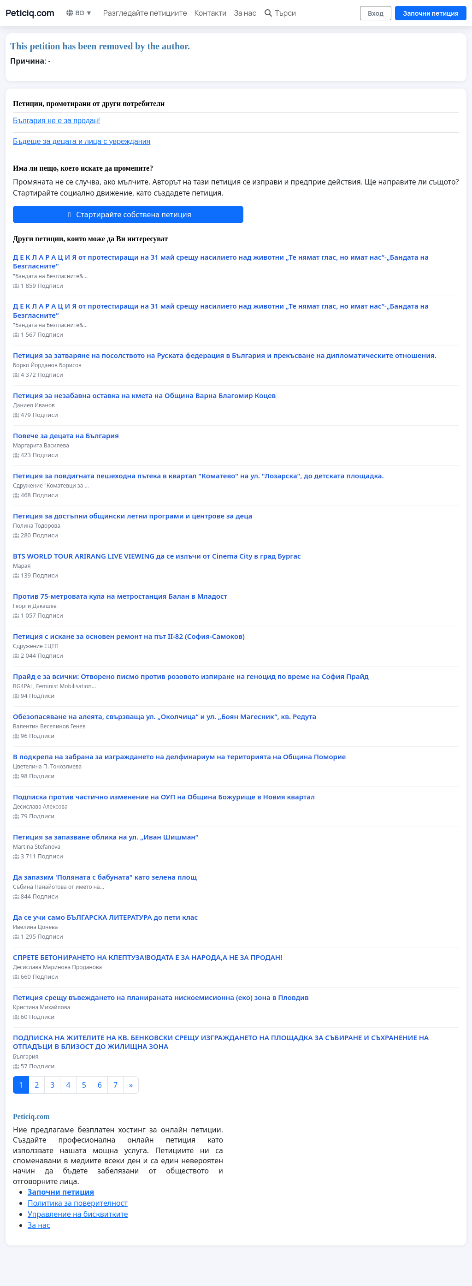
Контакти (211, 13)
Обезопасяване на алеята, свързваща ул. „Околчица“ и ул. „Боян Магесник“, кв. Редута (164, 716)
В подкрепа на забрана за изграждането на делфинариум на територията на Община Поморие (179, 756)
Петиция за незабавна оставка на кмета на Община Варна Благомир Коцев (144, 395)
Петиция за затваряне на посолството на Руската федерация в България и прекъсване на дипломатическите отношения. (225, 355)
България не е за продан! (56, 121)
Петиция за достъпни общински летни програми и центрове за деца (132, 516)
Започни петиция (431, 13)
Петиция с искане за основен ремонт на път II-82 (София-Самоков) (129, 636)
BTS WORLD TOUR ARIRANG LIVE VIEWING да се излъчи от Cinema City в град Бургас (157, 556)
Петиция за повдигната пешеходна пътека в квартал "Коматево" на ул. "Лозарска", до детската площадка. (198, 475)
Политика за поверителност (78, 1203)
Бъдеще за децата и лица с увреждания (81, 141)
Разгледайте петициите (145, 13)
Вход (376, 13)
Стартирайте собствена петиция (128, 214)
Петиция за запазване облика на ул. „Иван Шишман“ (105, 837)
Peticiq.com (30, 13)
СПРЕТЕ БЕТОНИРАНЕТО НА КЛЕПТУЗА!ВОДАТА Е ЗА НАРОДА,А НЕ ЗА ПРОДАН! (147, 957)
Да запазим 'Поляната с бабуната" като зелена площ (105, 877)
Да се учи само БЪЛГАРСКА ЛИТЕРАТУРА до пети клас (105, 917)
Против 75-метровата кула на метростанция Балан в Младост (120, 596)
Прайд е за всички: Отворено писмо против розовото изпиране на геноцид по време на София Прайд (191, 676)
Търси (280, 13)
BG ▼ (79, 12)
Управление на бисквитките (78, 1214)
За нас (245, 13)
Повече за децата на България (66, 435)
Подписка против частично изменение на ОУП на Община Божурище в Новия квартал (164, 796)
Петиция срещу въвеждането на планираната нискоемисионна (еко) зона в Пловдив (161, 997)
